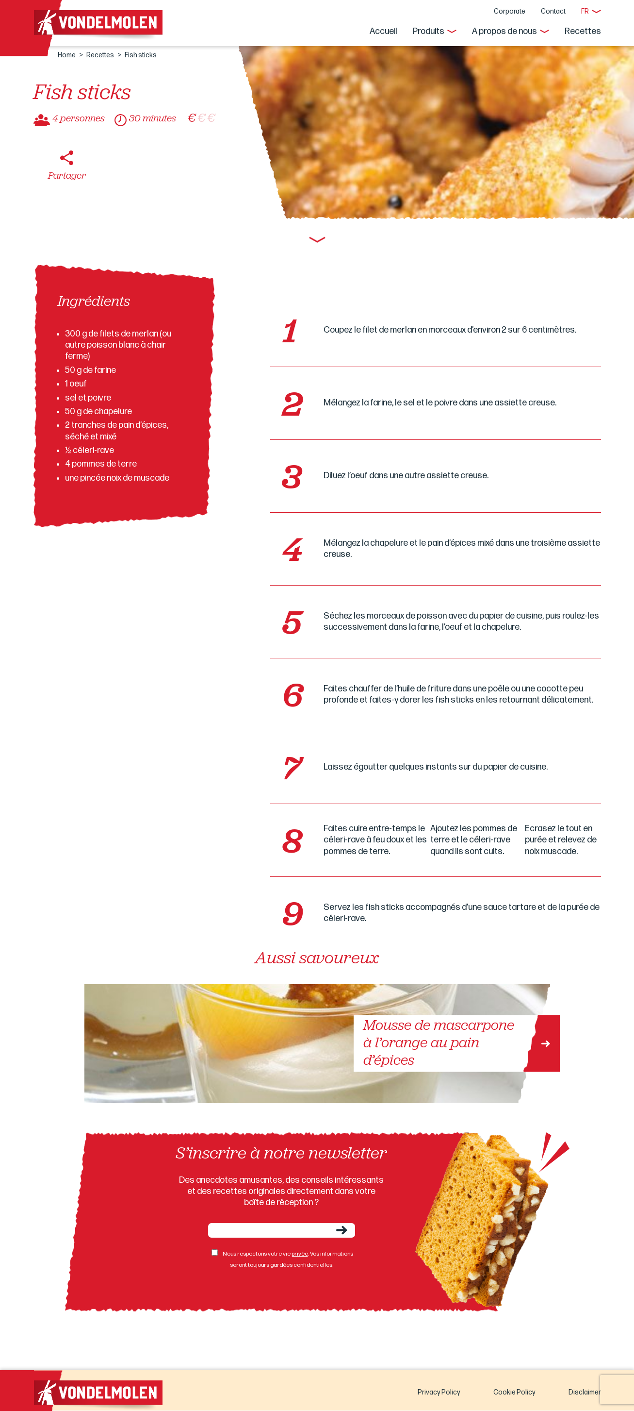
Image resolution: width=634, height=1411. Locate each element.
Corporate (509, 11)
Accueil (383, 31)
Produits (428, 31)
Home (67, 55)
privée (300, 1254)
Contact (553, 11)
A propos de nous (504, 31)
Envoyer (341, 1230)
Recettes (583, 31)
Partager (67, 176)
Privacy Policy (439, 1392)
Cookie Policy (514, 1392)
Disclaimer (585, 1392)
